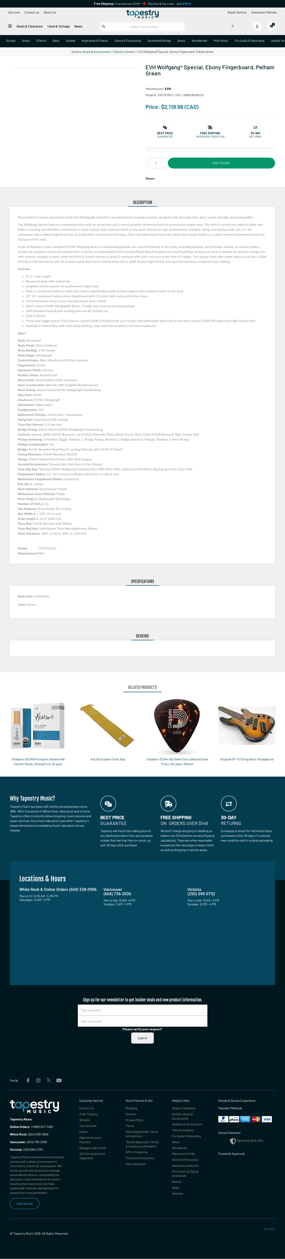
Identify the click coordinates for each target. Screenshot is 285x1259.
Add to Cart (222, 163)
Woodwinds (199, 40)
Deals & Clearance (30, 26)
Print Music (221, 40)
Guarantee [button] (165, 136)
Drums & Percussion (127, 40)
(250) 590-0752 (26, 1149)
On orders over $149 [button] (210, 136)
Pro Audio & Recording (249, 40)
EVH (168, 88)
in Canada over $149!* (117, 3)
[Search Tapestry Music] (142, 26)
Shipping (131, 1108)
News (78, 26)
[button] (165, 133)
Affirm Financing (137, 1153)
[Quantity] (157, 163)
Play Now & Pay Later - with (169, 3)
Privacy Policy (135, 1120)
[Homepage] (142, 14)
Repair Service (237, 12)
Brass (181, 40)
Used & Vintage (59, 26)
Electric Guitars (124, 51)
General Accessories (185, 1167)
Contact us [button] (32, 12)
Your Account (88, 1126)
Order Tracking (88, 1114)
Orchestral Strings (159, 40)
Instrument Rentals (264, 12)
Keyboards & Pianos (95, 40)
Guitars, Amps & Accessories (91, 51)
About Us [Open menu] (50, 12)
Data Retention (136, 1165)
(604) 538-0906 (29, 1134)
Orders (83, 1132)
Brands (176, 1183)
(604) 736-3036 (28, 1142)
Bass (56, 40)
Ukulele (70, 40)
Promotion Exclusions (140, 1159)
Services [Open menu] (14, 12)
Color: (22, 604)
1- (32, 1127)
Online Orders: (20, 1127)
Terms (130, 1126)
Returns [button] (255, 136)
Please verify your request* (142, 1029)
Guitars (11, 40)
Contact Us (25, 1203)
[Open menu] (10, 26)
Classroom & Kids (183, 1154)
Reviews (177, 1195)
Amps (26, 40)
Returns (131, 1114)
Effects (41, 40)
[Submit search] (103, 26)
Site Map (269, 1229)
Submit (142, 1038)
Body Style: (26, 596)
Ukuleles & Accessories (187, 1124)
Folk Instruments (183, 1130)
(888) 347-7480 (43, 1127)
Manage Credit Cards (92, 1148)
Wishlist (84, 1120)
